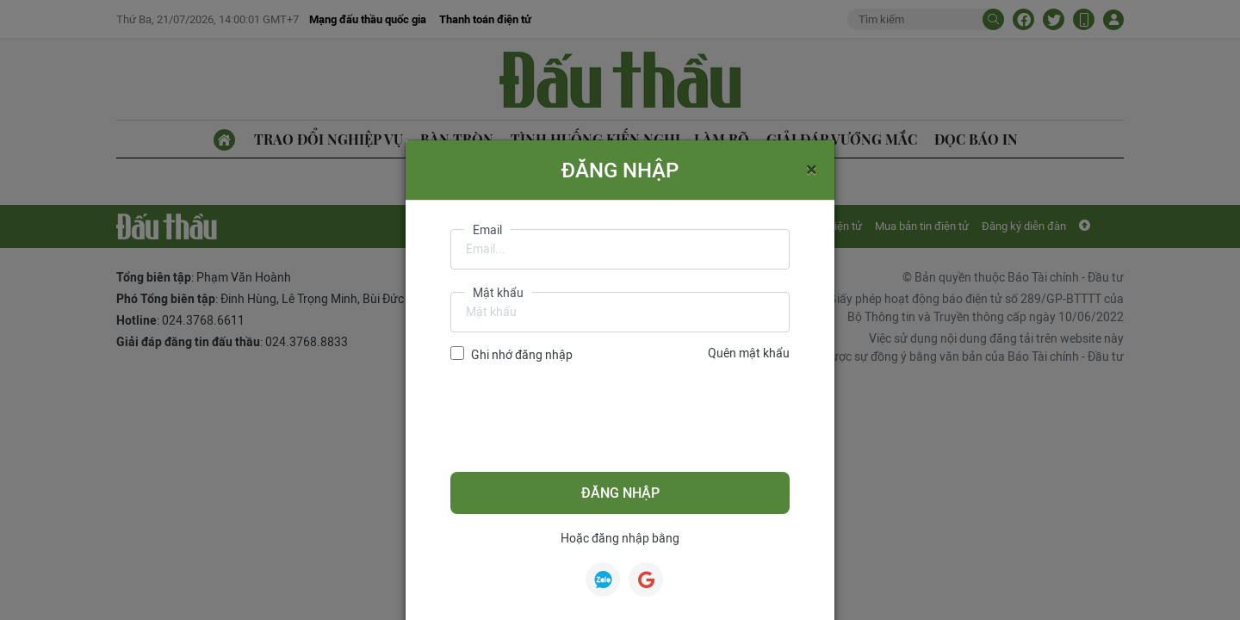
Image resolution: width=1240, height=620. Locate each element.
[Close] (811, 168)
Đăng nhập (620, 493)
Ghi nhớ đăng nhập (522, 355)
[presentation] (581, 417)
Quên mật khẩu (749, 353)
